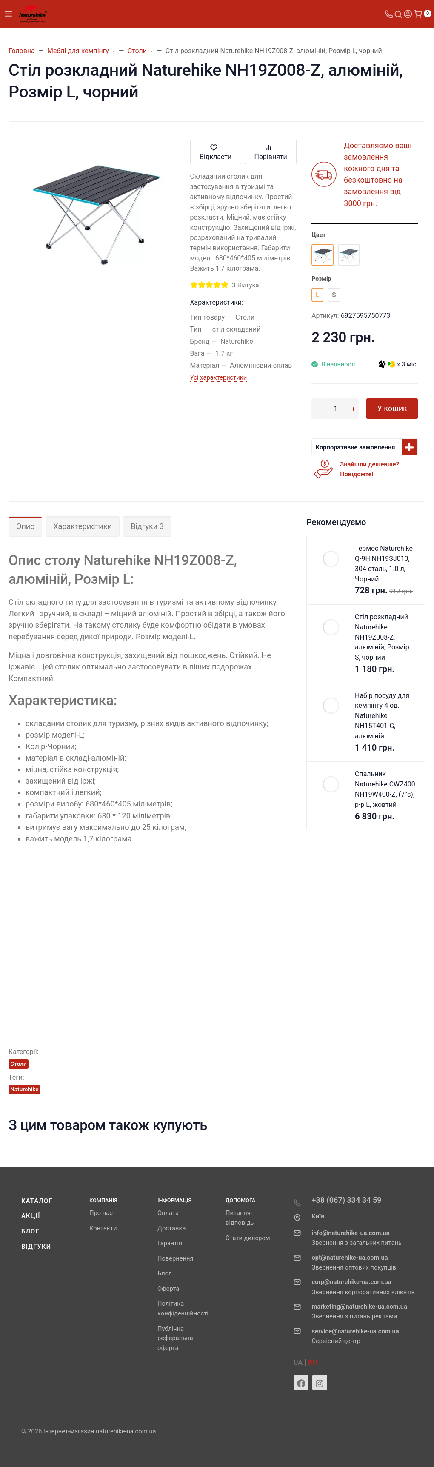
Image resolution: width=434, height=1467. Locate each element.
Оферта (168, 1289)
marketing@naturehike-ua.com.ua (359, 1306)
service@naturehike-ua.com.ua (355, 1331)
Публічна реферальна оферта (175, 1338)
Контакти (103, 1228)
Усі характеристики (218, 377)
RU (312, 1362)
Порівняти (270, 152)
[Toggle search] (398, 13)
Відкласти (215, 152)
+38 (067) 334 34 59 (347, 1199)
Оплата (168, 1213)
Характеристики (82, 526)
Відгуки (36, 1246)
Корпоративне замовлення (355, 447)
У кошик (392, 408)
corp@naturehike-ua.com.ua (351, 1282)
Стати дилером (248, 1238)
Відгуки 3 (147, 526)
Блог (30, 1231)
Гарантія (169, 1243)
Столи (18, 1063)
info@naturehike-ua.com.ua (351, 1233)
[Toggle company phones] (389, 13)
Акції (30, 1216)
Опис (25, 526)
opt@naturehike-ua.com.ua (350, 1257)
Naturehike (24, 1089)
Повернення (175, 1258)
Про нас (101, 1213)
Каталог (37, 1201)
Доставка (171, 1228)
